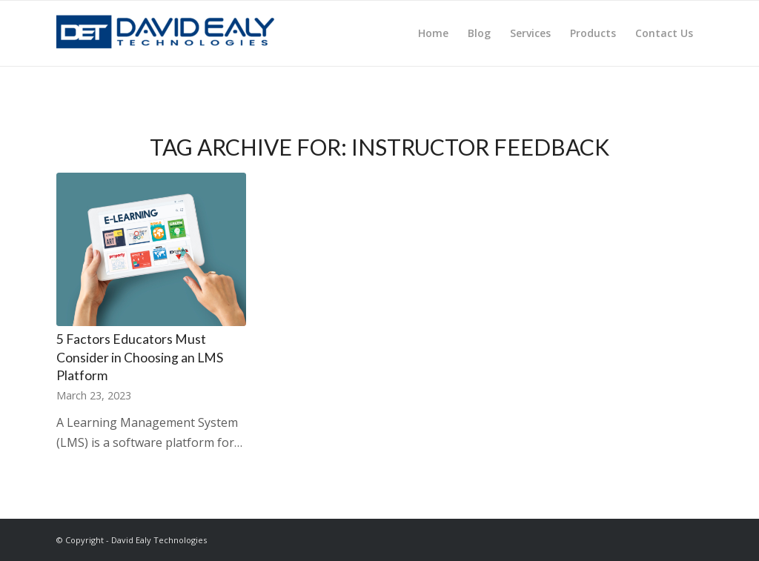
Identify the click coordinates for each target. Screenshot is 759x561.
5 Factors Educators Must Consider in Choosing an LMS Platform (139, 357)
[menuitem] (433, 33)
